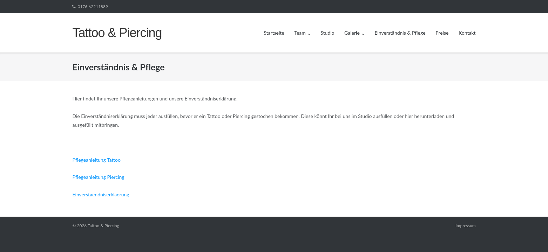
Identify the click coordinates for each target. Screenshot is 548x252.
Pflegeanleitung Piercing (98, 177)
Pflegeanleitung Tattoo (96, 160)
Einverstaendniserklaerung (100, 194)
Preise (441, 33)
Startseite (274, 33)
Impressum (465, 225)
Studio (327, 33)
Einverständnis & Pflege (399, 33)
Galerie (352, 33)
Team (299, 33)
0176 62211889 (92, 6)
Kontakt (467, 33)
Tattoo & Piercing (103, 225)
